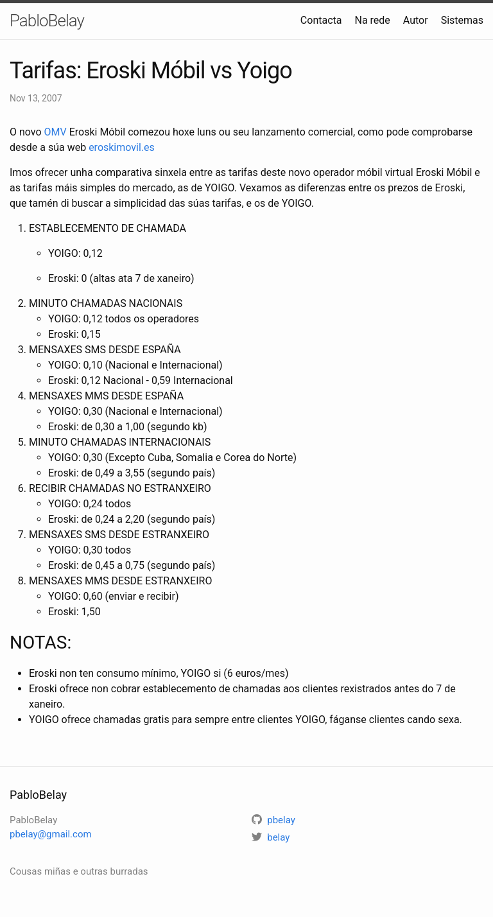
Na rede (372, 20)
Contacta (321, 20)
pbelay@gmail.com (51, 834)
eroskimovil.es (122, 147)
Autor (415, 20)
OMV (55, 132)
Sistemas (462, 20)
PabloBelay (47, 20)
